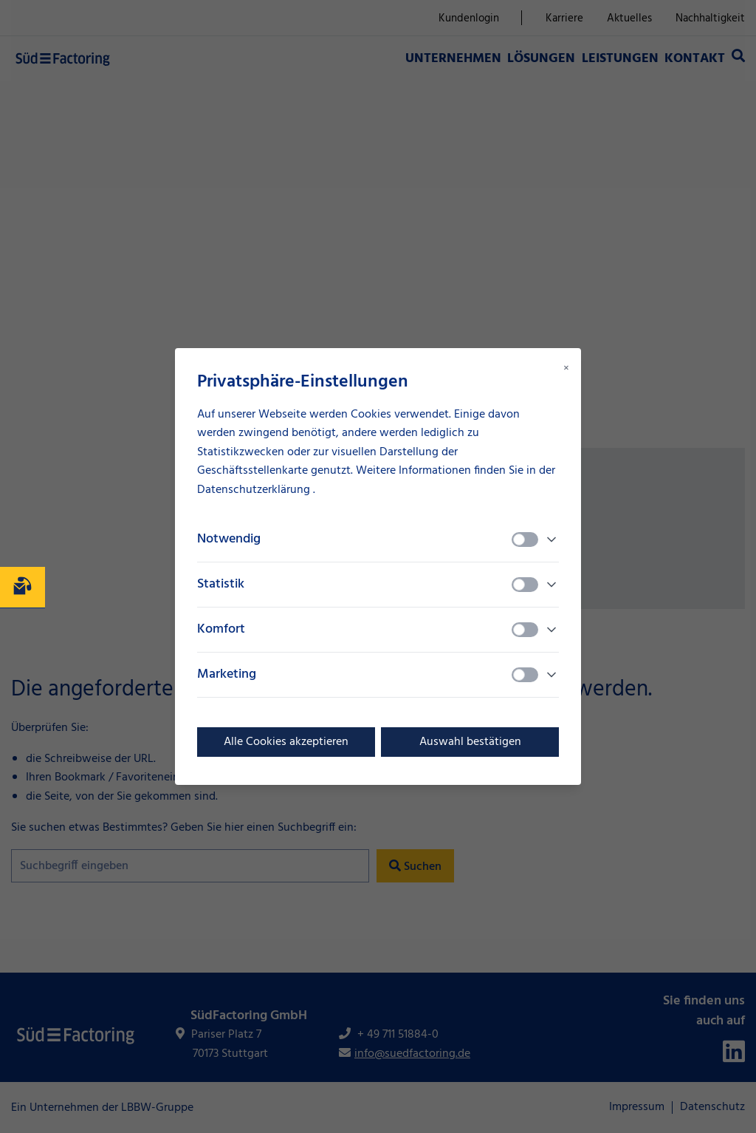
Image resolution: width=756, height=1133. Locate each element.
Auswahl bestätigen (470, 742)
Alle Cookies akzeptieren (286, 742)
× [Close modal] (566, 369)
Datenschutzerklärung (255, 490)
